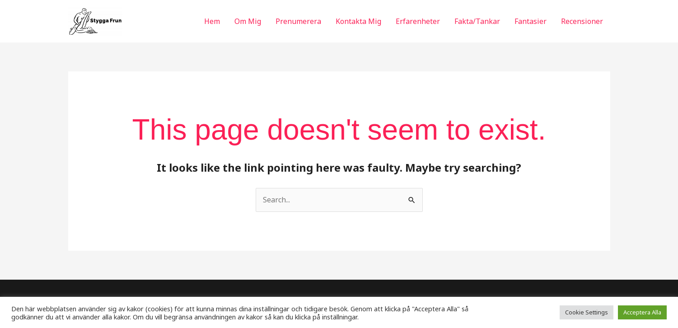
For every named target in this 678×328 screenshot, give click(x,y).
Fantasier (530, 21)
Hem (212, 21)
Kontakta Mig (358, 21)
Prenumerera (298, 21)
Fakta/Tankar (477, 21)
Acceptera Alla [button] (642, 312)
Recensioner (582, 21)
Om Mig (247, 21)
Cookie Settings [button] (586, 312)
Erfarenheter (418, 21)
